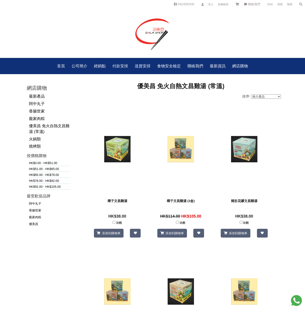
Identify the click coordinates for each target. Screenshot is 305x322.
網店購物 (240, 66)
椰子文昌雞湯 (117, 201)
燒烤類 (35, 146)
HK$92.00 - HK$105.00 (45, 186)
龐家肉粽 (37, 118)
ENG (270, 4)
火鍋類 (35, 139)
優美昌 (33, 224)
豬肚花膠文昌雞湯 (244, 201)
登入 (211, 4)
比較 (119, 222)
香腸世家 (37, 111)
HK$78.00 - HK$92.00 (44, 180)
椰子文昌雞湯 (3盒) (181, 201)
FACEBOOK (184, 4)
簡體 (280, 4)
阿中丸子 (37, 104)
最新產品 (37, 96)
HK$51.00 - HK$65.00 (44, 169)
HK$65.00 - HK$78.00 (44, 175)
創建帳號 (223, 4)
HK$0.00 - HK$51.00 (43, 163)
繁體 (289, 4)
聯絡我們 (252, 4)
